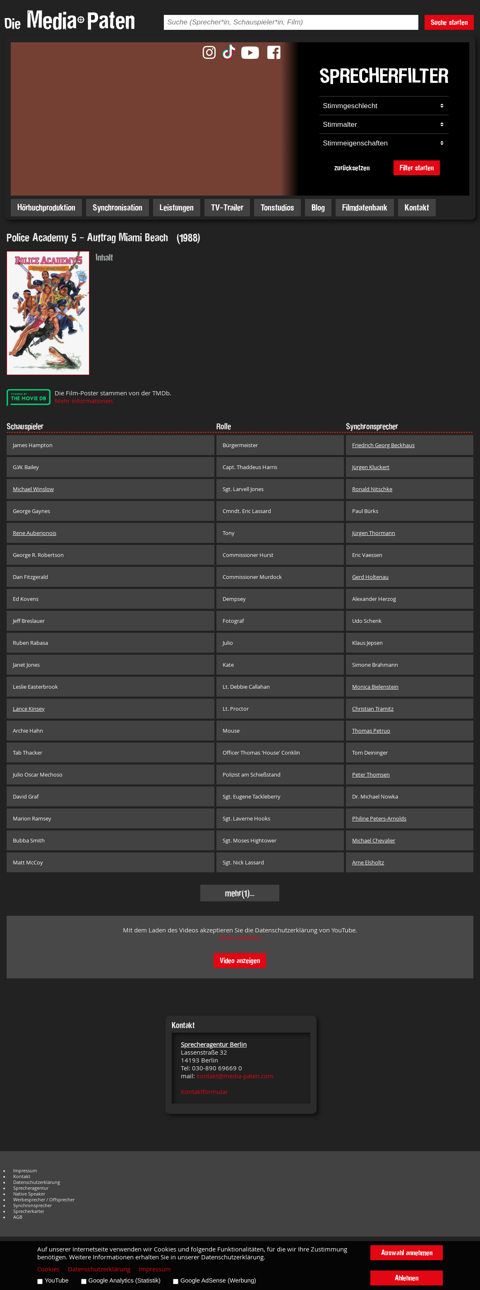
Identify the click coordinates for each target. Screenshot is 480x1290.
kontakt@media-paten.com (235, 1076)
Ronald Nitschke (372, 489)
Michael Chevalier (373, 840)
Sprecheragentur (30, 1188)
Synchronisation (117, 207)
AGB (17, 1217)
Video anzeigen (240, 960)
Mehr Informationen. (84, 401)
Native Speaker (29, 1194)
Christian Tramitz (373, 708)
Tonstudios (277, 207)
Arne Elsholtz (368, 862)
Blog (318, 207)
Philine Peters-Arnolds (379, 818)
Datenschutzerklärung (36, 1182)
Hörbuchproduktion (46, 207)
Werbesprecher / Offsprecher (43, 1200)
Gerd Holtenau (370, 577)
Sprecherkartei (28, 1211)
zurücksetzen (352, 167)
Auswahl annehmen (406, 1252)
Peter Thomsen (371, 774)
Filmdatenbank (364, 207)
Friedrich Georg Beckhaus (383, 445)
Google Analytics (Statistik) (125, 1280)
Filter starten (417, 167)
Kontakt (417, 207)
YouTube (57, 1280)
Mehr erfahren (240, 938)
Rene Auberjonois (34, 533)
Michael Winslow (33, 489)
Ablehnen (406, 1278)
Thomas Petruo (371, 730)
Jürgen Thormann (373, 533)
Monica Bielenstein (375, 686)
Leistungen (177, 207)
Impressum (25, 1171)
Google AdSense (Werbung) (218, 1280)
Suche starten (449, 22)
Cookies (48, 1269)
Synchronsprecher (32, 1205)
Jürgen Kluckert (370, 467)
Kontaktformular (204, 1092)
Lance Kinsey (29, 708)
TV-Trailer (227, 207)
